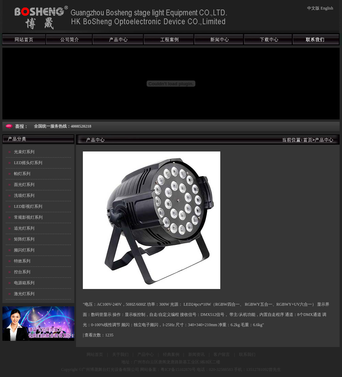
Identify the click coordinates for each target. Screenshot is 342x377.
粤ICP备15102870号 (178, 369)
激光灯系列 (24, 293)
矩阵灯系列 (24, 239)
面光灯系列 (24, 184)
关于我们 (120, 354)
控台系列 (22, 272)
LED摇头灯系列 (28, 162)
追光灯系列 (24, 228)
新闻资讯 (196, 354)
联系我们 (247, 354)
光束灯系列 (24, 151)
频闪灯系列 (24, 250)
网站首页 (95, 354)
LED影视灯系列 (28, 206)
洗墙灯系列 (24, 195)
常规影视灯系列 (28, 217)
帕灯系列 (22, 173)
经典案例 (171, 354)
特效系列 (22, 261)
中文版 (313, 8)
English (327, 8)
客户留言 (221, 354)
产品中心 (145, 354)
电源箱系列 (24, 282)
